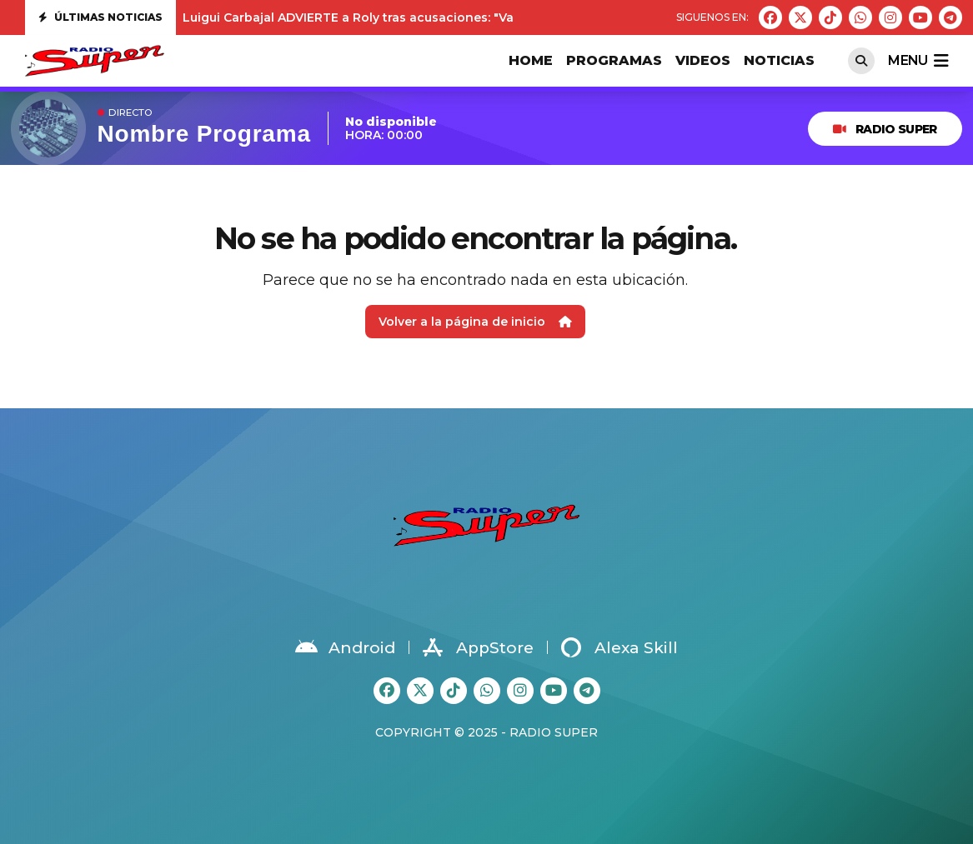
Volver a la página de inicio (475, 321)
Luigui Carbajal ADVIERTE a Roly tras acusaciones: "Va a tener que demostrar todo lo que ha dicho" (488, 17)
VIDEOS (702, 60)
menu (918, 60)
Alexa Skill (619, 647)
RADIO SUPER (885, 129)
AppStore (478, 647)
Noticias (779, 60)
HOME (531, 60)
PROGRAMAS (614, 60)
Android (345, 647)
